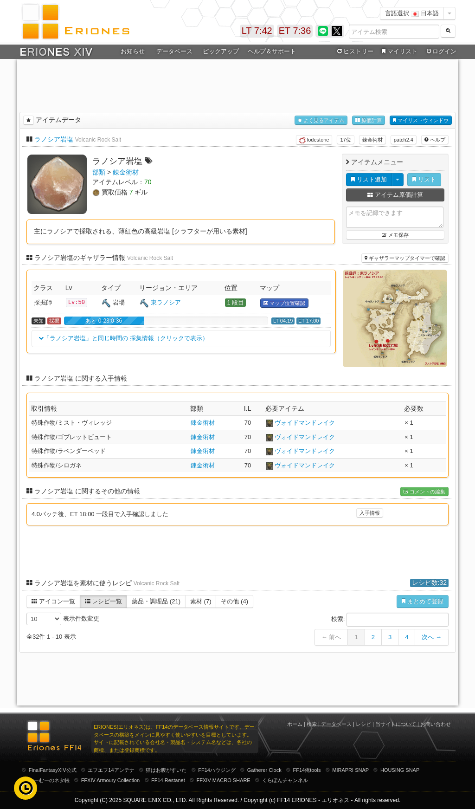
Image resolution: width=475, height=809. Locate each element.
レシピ (363, 724)
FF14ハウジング (217, 770)
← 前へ (331, 637)
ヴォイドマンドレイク (305, 422)
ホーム (294, 724)
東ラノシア (166, 302)
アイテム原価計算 (395, 194)
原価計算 (368, 120)
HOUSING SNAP (399, 770)
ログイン (440, 51)
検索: (390, 620)
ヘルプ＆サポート (272, 51)
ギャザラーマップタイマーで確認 (405, 258)
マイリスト (398, 51)
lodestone (314, 140)
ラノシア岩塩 (53, 139)
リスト (424, 179)
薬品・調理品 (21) (156, 601)
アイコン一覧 (53, 601)
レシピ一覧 (103, 601)
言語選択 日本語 (412, 13)
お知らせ (133, 51)
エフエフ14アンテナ (111, 770)
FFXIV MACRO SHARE (223, 780)
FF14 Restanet (168, 780)
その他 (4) (234, 601)
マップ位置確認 (284, 303)
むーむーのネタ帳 (49, 780)
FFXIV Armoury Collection (110, 780)
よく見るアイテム (321, 120)
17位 (345, 139)
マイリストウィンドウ (421, 120)
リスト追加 (369, 179)
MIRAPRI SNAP (350, 770)
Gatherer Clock (264, 770)
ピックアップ (221, 51)
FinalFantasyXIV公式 (53, 770)
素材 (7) (201, 601)
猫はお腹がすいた (166, 770)
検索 (312, 724)
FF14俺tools (307, 770)
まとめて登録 (422, 601)
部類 (98, 172)
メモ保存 (395, 235)
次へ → (432, 637)
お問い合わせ (435, 724)
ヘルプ (434, 139)
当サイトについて (395, 724)
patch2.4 (403, 139)
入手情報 (369, 513)
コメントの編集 (424, 492)
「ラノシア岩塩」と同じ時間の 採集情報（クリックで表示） (123, 338)
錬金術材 (372, 139)
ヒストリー (354, 51)
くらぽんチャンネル (285, 780)
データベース (174, 51)
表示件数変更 (62, 619)
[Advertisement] (237, 84)
